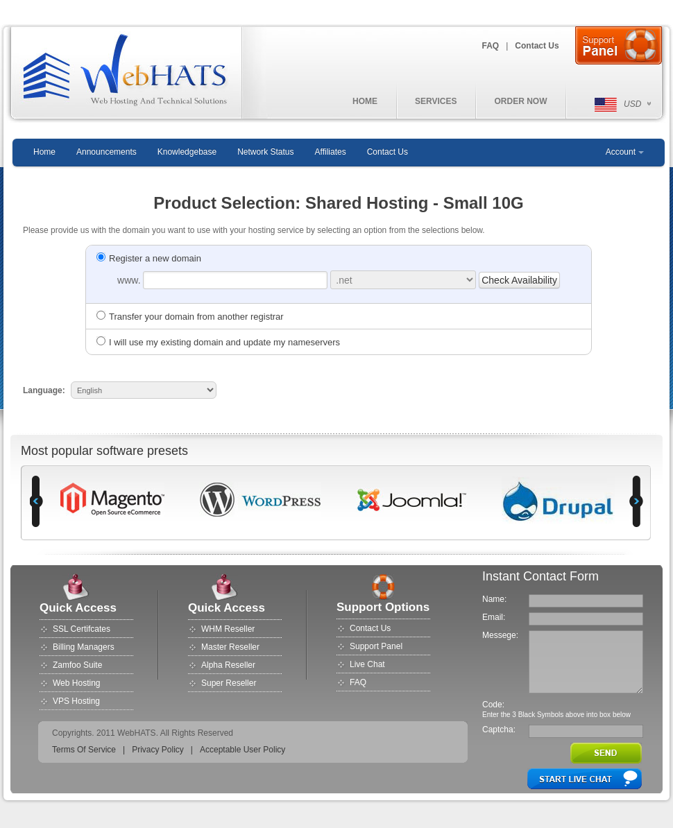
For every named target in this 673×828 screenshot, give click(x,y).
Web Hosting (76, 683)
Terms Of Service (84, 749)
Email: (493, 617)
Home (44, 152)
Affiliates (330, 152)
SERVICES (436, 101)
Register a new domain (148, 258)
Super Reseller (228, 683)
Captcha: (499, 729)
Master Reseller (230, 647)
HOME (364, 101)
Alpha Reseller (228, 665)
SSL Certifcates (81, 629)
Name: (494, 599)
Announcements (106, 152)
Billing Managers (83, 647)
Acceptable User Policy (242, 749)
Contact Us (537, 46)
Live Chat (367, 664)
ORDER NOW (520, 101)
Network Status (265, 152)
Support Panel (376, 646)
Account (621, 152)
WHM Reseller (228, 629)
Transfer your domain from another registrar (190, 316)
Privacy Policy (158, 749)
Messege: (500, 635)
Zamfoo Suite (77, 665)
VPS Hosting (76, 701)
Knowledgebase (186, 152)
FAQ (491, 46)
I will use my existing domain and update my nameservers (218, 342)
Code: (493, 704)
